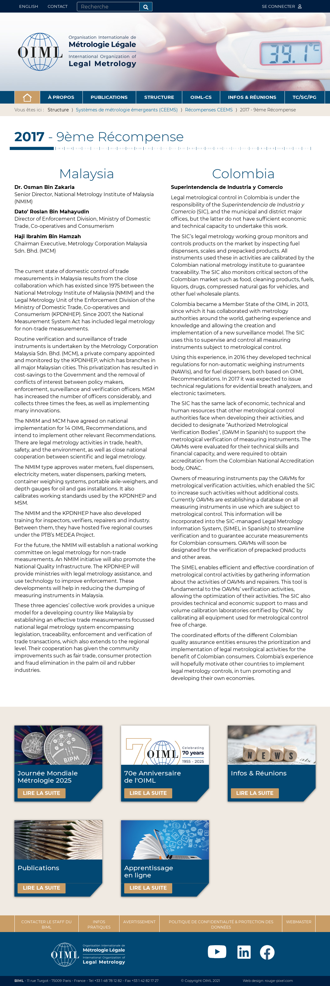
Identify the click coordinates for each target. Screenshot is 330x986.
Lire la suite (41, 793)
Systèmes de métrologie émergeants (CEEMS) (127, 110)
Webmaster (298, 921)
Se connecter (281, 6)
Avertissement (139, 921)
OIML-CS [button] (201, 97)
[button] (27, 97)
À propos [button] (61, 97)
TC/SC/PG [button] (305, 97)
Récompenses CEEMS (209, 110)
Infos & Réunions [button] (252, 97)
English (28, 6)
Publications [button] (109, 97)
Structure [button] (159, 97)
